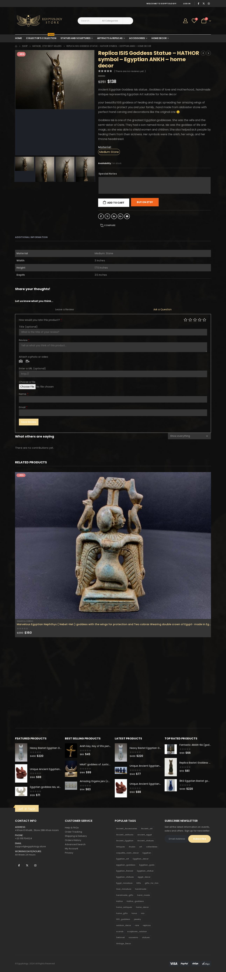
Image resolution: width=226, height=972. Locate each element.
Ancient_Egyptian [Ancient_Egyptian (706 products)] (124, 840)
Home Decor (159, 38)
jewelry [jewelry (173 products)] (137, 919)
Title (28, 326)
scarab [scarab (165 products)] (119, 931)
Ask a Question (162, 309)
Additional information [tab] (31, 237)
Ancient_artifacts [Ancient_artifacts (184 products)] (124, 834)
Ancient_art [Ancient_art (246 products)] (147, 828)
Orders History (73, 840)
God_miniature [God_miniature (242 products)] (123, 889)
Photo (21, 361)
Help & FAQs (72, 827)
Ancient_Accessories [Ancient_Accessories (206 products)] (126, 828)
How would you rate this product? (40, 320)
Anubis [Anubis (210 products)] (132, 846)
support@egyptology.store (30, 846)
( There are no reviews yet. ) (130, 71)
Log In (186, 3)
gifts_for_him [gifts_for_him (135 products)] (151, 883)
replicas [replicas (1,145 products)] (147, 925)
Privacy (69, 853)
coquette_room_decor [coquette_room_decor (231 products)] (127, 852)
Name (23, 394)
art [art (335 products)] (140, 846)
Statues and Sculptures (75, 38)
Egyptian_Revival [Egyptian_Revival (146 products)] (124, 871)
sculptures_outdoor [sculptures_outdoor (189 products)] (137, 931)
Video (27, 361)
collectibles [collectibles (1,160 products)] (151, 846)
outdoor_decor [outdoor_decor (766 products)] (123, 925)
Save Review (28, 422)
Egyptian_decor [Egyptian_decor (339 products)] (141, 858)
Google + (120, 216)
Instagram (35, 865)
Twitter (107, 216)
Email (127, 216)
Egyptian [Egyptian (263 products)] (147, 852)
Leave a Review (64, 309)
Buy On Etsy (145, 202)
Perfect (204, 319)
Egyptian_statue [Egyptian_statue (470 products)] (145, 871)
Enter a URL (32, 368)
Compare (109, 225)
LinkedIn (114, 216)
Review (24, 340)
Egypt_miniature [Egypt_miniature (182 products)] (124, 883)
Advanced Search (75, 844)
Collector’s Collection (41, 37)
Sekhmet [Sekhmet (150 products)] (120, 937)
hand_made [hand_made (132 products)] (143, 895)
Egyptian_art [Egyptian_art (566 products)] (122, 858)
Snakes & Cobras (25, 621)
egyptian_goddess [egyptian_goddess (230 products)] (125, 864)
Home (18, 38)
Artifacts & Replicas (110, 38)
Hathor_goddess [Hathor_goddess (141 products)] (135, 901)
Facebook (101, 216)
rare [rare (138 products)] (137, 925)
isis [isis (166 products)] (142, 913)
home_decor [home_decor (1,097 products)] (142, 907)
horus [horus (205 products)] (134, 913)
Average (195, 319)
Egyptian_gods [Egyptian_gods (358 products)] (146, 864)
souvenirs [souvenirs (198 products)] (133, 937)
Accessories (137, 38)
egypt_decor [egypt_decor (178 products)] (144, 877)
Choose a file (27, 382)
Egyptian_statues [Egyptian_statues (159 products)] (125, 877)
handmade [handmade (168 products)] (140, 889)
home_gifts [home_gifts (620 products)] (122, 913)
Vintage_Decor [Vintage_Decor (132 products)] (123, 943)
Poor (185, 319)
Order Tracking (73, 832)
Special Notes (107, 173)
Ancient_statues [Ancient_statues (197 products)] (145, 840)
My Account (71, 848)
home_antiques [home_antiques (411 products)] (124, 907)
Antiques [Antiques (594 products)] (120, 846)
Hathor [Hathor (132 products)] (119, 901)
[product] (113, 545)
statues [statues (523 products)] (146, 937)
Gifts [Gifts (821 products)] (138, 883)
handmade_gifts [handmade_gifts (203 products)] (124, 895)
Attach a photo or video (33, 357)
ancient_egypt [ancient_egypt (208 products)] (144, 834)
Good (200, 319)
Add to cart (115, 202)
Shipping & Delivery (76, 836)
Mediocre (190, 319)
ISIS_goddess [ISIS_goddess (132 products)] (123, 919)
